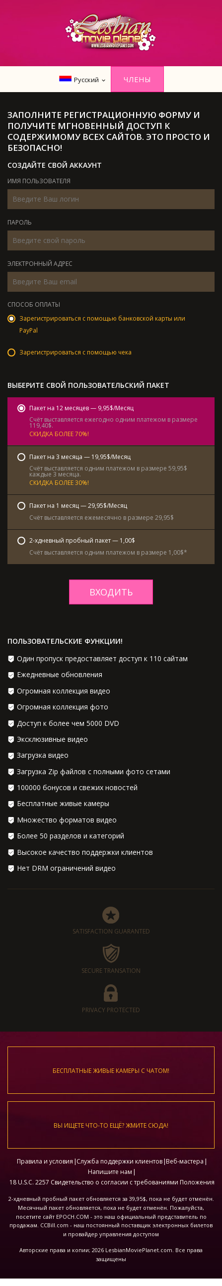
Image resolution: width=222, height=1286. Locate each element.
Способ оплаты (33, 305)
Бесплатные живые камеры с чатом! (111, 1070)
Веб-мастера (185, 1161)
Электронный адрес (40, 264)
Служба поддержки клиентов (119, 1161)
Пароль (19, 223)
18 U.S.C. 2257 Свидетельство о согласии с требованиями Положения (112, 1182)
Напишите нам (110, 1172)
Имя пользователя (39, 181)
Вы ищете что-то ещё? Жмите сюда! (111, 1125)
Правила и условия (45, 1161)
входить (111, 592)
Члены (137, 79)
